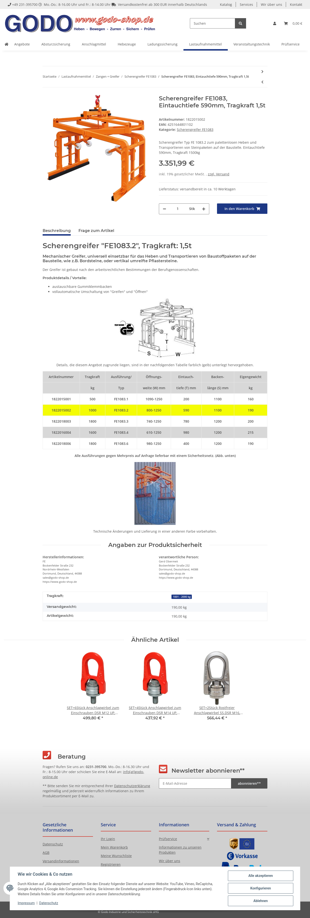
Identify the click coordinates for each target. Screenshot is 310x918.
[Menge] (178, 209)
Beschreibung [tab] (57, 230)
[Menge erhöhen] (203, 209)
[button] (274, 23)
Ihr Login (108, 838)
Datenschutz (53, 844)
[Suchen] (212, 23)
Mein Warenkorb (114, 847)
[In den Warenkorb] (242, 208)
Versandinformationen (61, 861)
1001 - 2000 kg (182, 596)
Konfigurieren (260, 888)
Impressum (26, 903)
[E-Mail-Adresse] (195, 783)
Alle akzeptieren (260, 876)
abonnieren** (249, 783)
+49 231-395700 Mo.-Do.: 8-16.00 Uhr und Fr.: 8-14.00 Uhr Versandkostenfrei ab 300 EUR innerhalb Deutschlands (107, 4)
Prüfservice (168, 838)
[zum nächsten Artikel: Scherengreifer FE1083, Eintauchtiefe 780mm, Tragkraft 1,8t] (262, 71)
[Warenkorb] (293, 23)
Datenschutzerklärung (132, 786)
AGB (46, 852)
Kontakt (296, 4)
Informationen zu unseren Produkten (180, 850)
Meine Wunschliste (116, 855)
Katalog (226, 4)
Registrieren (111, 864)
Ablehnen (260, 901)
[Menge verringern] (164, 209)
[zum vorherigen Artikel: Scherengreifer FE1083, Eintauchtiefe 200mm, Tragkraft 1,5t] (262, 82)
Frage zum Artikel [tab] (96, 230)
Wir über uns (271, 4)
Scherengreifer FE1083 (195, 129)
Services (246, 4)
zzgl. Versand (218, 174)
